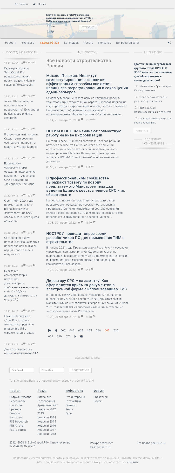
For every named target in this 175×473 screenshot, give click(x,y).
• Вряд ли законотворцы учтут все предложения (150, 99)
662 (63, 330)
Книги (69, 409)
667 (107, 330)
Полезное (104, 42)
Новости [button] (10, 42)
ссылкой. (133, 462)
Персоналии (17, 401)
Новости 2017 (46, 429)
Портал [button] (14, 390)
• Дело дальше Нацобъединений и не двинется (152, 109)
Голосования (46, 401)
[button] (170, 43)
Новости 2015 (46, 421)
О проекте (16, 405)
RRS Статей (17, 425)
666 (98, 330)
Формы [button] (98, 390)
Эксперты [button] (28, 42)
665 (89, 330)
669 (50, 336)
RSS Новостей (18, 421)
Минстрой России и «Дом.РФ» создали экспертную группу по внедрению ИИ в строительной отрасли (19, 324)
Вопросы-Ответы (127, 42)
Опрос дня (44, 397)
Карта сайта (17, 429)
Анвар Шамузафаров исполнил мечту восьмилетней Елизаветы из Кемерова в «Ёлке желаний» (21, 109)
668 (115, 330)
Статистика (73, 401)
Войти (21, 4)
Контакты (16, 417)
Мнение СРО (153, 52)
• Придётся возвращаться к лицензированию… (152, 120)
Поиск (39, 4)
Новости (89, 52)
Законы (70, 405)
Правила (15, 409)
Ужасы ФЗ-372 (49, 42)
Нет (51, 26)
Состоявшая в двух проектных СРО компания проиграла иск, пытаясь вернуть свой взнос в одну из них (21, 246)
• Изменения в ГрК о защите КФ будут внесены (152, 88)
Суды (68, 413)
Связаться (100, 397)
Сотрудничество (20, 397)
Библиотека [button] (74, 390)
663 (71, 330)
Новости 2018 (46, 433)
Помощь (15, 413)
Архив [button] (41, 390)
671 (68, 336)
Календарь (71, 42)
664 (80, 330)
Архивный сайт (47, 405)
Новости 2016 (46, 425)
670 (59, 336)
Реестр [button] (88, 42)
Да (50, 31)
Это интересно (75, 397)
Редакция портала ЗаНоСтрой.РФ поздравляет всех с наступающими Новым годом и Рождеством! (19, 76)
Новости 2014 (46, 417)
